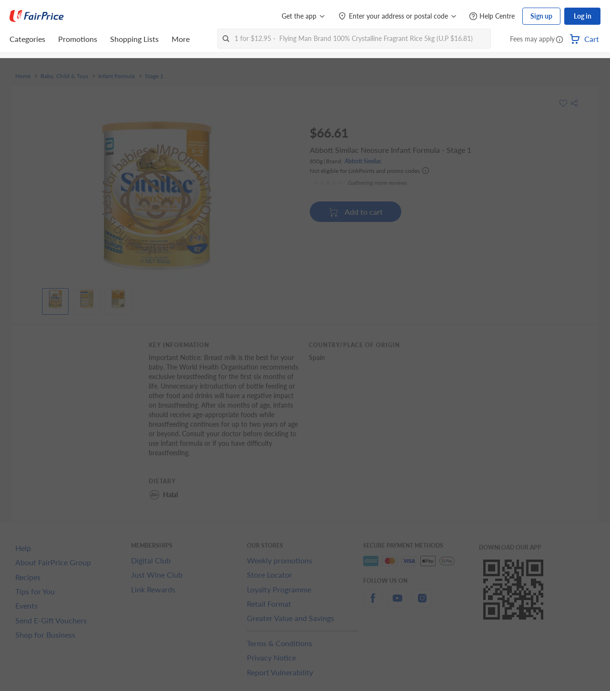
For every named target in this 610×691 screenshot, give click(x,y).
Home (22, 76)
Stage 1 (154, 76)
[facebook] (372, 603)
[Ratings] (360, 183)
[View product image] (55, 299)
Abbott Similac (363, 161)
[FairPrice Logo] (37, 16)
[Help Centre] (492, 16)
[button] (559, 40)
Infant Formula (116, 76)
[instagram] (422, 603)
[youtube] (397, 603)
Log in (582, 16)
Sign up (541, 16)
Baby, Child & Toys (64, 76)
